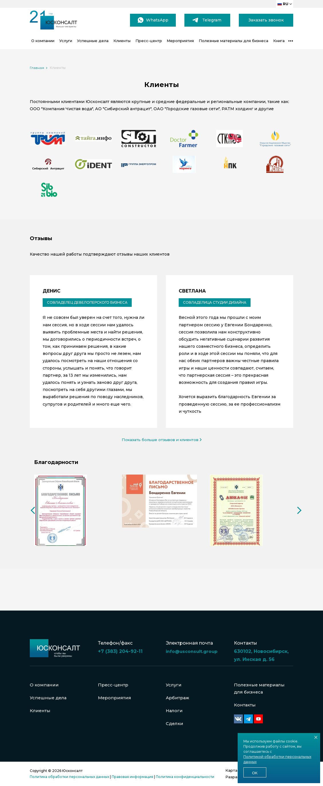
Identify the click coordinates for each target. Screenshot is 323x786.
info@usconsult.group (193, 644)
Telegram (211, 20)
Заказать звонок (266, 20)
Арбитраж (178, 695)
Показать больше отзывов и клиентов (161, 440)
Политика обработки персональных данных (69, 777)
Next (296, 528)
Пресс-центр (148, 40)
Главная (37, 68)
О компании (42, 40)
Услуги (65, 40)
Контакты (245, 703)
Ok (254, 773)
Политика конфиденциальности (185, 777)
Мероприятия (180, 40)
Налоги (175, 709)
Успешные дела (93, 40)
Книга (279, 40)
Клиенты (122, 40)
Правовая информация (132, 777)
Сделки (175, 723)
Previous (32, 528)
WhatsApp (157, 20)
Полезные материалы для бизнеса (233, 40)
